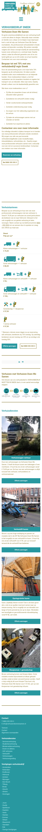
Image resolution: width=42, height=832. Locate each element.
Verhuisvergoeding (9, 759)
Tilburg (4, 784)
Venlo (5, 813)
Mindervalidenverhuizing (11, 746)
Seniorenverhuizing (9, 742)
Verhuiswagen (7, 756)
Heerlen (5, 815)
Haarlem (6, 810)
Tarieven (5, 728)
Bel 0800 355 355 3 (10, 162)
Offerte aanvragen (9, 346)
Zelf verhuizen (7, 751)
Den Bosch (6, 782)
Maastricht (6, 822)
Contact (4, 730)
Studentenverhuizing (10, 744)
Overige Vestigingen (10, 830)
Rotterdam (6, 770)
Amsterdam (7, 767)
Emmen (5, 817)
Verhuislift (6, 754)
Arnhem (5, 777)
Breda (5, 787)
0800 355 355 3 (8, 721)
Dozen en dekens (9, 749)
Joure (5, 803)
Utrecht (5, 789)
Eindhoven (6, 772)
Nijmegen (6, 779)
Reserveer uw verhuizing (12, 155)
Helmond (6, 775)
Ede (4, 827)
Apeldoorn (6, 808)
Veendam (6, 825)
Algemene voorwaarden (10, 733)
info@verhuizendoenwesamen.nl (14, 724)
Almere (5, 792)
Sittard (5, 820)
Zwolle (5, 805)
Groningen (6, 794)
